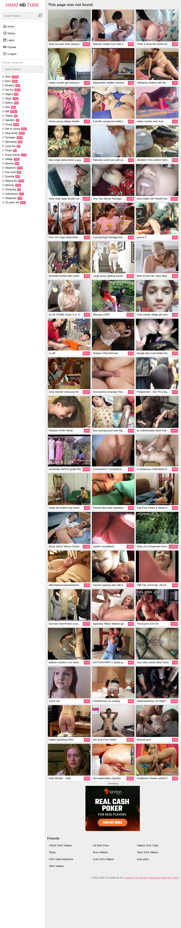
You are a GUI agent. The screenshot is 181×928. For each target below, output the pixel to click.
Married (10, 163)
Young (10, 124)
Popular (9, 47)
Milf (9, 111)
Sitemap (129, 878)
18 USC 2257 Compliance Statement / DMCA (157, 878)
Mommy (11, 185)
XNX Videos (56, 866)
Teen (10, 76)
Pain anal (11, 172)
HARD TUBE (22, 5)
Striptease (12, 198)
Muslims (11, 85)
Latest (8, 40)
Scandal (11, 176)
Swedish (10, 120)
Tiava (52, 852)
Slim (9, 107)
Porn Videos (100, 852)
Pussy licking (14, 154)
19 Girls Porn (101, 845)
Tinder (9, 150)
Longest (10, 54)
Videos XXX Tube (147, 845)
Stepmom (12, 167)
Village (11, 159)
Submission (13, 193)
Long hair (11, 146)
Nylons (10, 102)
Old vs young (14, 128)
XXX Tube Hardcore (61, 859)
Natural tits (13, 180)
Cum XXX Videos (103, 859)
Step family (13, 133)
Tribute (9, 115)
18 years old (14, 202)
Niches (9, 33)
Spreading (12, 141)
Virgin (10, 98)
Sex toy (11, 89)
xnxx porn (143, 859)
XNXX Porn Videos (60, 845)
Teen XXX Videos (147, 852)
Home (8, 26)
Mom (10, 81)
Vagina (10, 94)
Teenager (12, 137)
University (11, 189)
